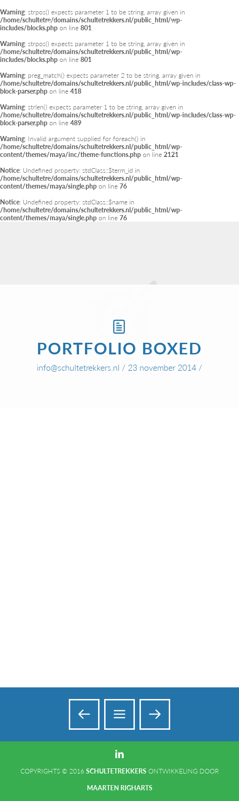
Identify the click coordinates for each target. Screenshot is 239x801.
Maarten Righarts (120, 788)
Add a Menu (212, 18)
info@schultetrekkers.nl (78, 367)
